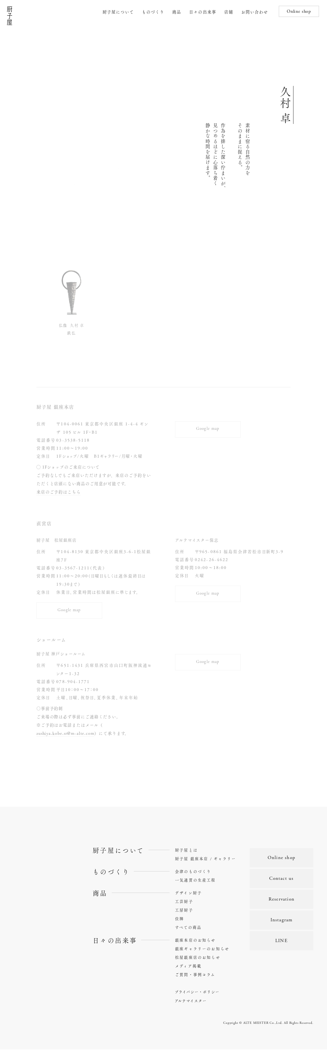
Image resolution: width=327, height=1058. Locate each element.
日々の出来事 (202, 11)
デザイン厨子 (188, 901)
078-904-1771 (73, 690)
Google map (208, 427)
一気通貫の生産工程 (195, 889)
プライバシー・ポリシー (197, 1000)
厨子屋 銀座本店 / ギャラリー (205, 867)
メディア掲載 (188, 974)
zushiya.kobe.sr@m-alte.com (65, 741)
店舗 (228, 11)
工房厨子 (184, 919)
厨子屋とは (186, 858)
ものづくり (153, 11)
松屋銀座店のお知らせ (197, 966)
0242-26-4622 (211, 559)
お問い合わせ (254, 11)
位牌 (179, 927)
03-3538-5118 (73, 440)
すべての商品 (188, 936)
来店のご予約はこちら (58, 491)
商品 (176, 11)
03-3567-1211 (73, 567)
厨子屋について (118, 11)
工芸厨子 (184, 910)
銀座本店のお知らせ (195, 949)
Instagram (281, 928)
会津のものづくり (193, 880)
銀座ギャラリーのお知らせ (202, 957)
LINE (281, 949)
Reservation (281, 907)
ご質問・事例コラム (195, 983)
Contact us (281, 887)
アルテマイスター (191, 1009)
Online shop (299, 12)
